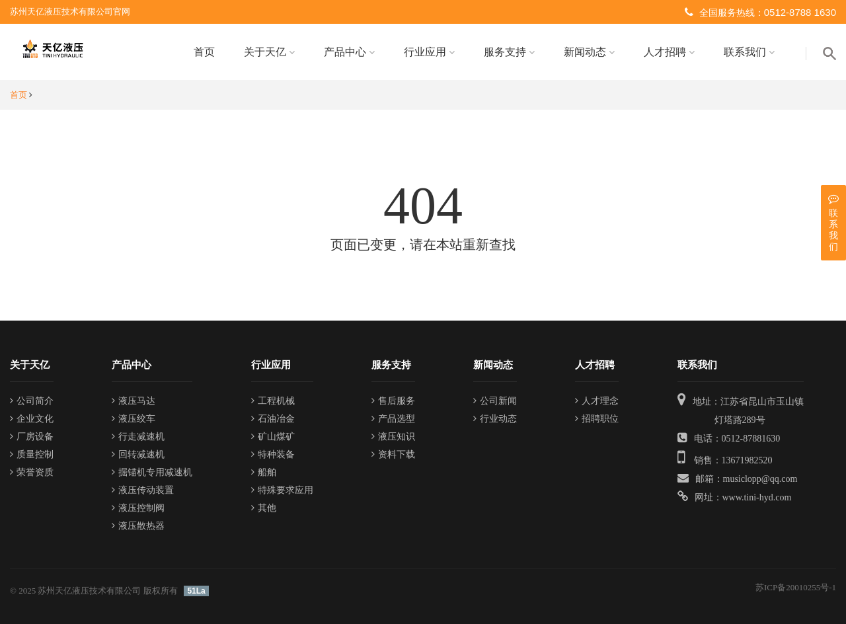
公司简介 (32, 401)
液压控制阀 (138, 508)
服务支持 (509, 52)
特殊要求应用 (282, 490)
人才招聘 (669, 52)
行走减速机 (138, 437)
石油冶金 (273, 419)
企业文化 (32, 419)
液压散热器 (138, 526)
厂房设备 (32, 437)
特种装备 (273, 454)
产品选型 (393, 419)
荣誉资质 (32, 472)
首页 (204, 52)
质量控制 (32, 454)
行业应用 (429, 52)
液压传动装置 (143, 490)
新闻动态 (589, 52)
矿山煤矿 (273, 437)
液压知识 (393, 437)
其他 (263, 508)
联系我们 (749, 52)
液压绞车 (133, 419)
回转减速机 (138, 454)
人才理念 (597, 401)
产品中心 (349, 52)
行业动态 (495, 419)
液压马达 (133, 401)
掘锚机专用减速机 (152, 472)
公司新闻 (495, 401)
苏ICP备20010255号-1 (795, 587)
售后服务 (393, 401)
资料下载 (393, 454)
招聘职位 (597, 419)
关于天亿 (269, 52)
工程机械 (273, 401)
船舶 (263, 472)
